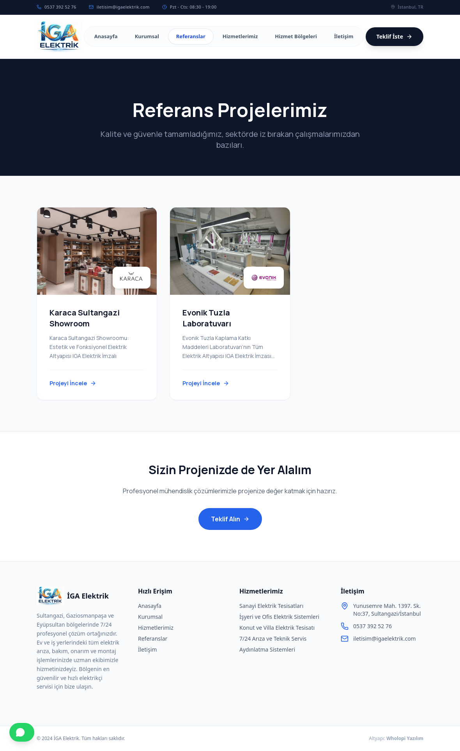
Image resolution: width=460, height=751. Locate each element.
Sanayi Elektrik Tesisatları (271, 605)
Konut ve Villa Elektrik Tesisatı (277, 627)
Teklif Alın (230, 519)
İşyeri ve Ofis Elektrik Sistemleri (279, 616)
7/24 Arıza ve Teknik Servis (272, 638)
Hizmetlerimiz (155, 627)
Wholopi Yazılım (404, 738)
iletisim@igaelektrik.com (119, 7)
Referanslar (152, 638)
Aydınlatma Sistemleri (267, 649)
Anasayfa (149, 605)
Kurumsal (150, 616)
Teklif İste (394, 36)
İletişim (147, 649)
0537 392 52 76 (56, 7)
